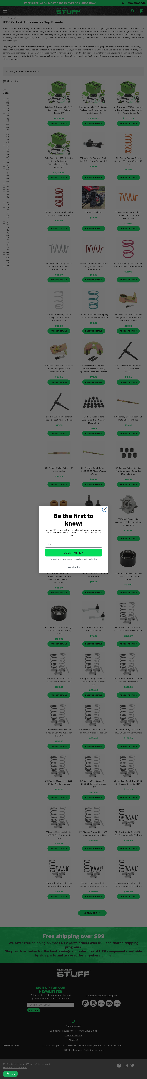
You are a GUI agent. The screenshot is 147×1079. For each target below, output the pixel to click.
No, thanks (73, 567)
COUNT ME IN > (73, 552)
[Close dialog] (104, 509)
